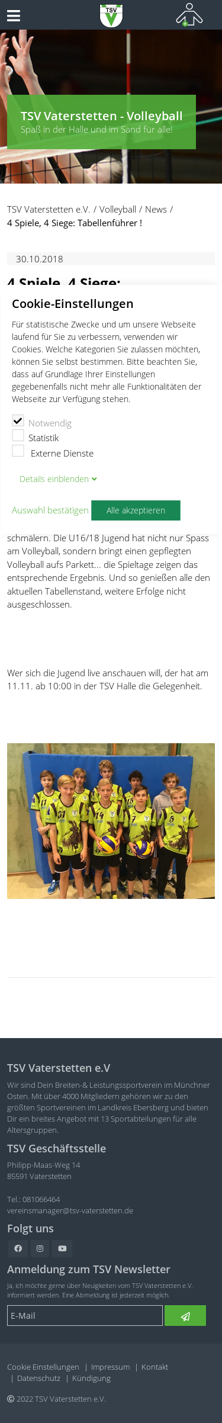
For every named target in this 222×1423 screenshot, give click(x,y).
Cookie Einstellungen (43, 1366)
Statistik (35, 436)
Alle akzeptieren (136, 510)
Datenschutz (38, 1378)
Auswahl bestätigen (50, 510)
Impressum (110, 1366)
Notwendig (42, 422)
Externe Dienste (53, 452)
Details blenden (54, 479)
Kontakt (154, 1366)
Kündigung (91, 1378)
